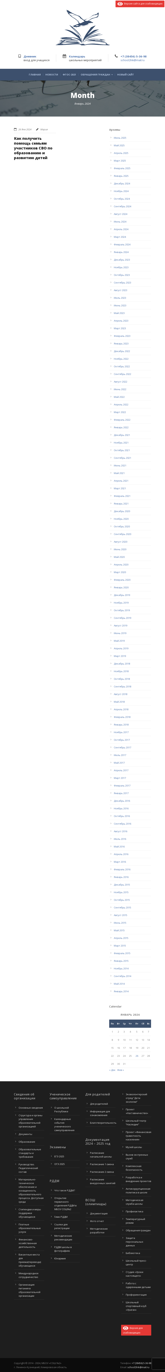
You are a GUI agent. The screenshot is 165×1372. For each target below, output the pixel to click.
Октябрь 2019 (122, 610)
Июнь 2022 (120, 389)
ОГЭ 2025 (59, 1164)
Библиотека (133, 1253)
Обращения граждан (95, 74)
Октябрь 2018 (122, 679)
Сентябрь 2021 (122, 458)
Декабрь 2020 (122, 511)
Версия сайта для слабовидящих (140, 3)
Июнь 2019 (120, 633)
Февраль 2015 (122, 953)
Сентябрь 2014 (122, 976)
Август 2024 (120, 214)
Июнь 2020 (120, 549)
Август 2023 (120, 290)
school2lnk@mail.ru (133, 60)
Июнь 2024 (120, 221)
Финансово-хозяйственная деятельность (28, 1243)
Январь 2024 (121, 252)
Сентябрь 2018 (122, 686)
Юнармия (60, 1258)
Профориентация (136, 1294)
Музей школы (134, 1147)
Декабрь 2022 (122, 351)
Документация (99, 1213)
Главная (35, 74)
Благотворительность (103, 1122)
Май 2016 (119, 846)
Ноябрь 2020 (121, 518)
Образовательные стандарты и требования (30, 1153)
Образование (27, 1141)
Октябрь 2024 (122, 198)
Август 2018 (120, 694)
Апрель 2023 (121, 320)
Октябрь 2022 (122, 366)
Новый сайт (125, 74)
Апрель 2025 (121, 153)
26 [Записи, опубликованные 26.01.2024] (137, 1055)
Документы (25, 1134)
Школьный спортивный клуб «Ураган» (136, 1306)
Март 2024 (120, 236)
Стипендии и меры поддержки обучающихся (30, 1213)
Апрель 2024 (121, 229)
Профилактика (134, 1211)
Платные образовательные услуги (30, 1228)
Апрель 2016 (121, 854)
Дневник (30, 56)
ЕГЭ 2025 (59, 1156)
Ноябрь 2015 (121, 892)
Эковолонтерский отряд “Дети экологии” (136, 1098)
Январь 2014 (121, 991)
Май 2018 (119, 701)
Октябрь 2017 (122, 739)
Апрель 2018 (121, 709)
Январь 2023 (121, 343)
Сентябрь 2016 (122, 823)
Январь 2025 (121, 176)
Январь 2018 (121, 724)
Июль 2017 (120, 755)
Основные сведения (31, 1107)
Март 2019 (120, 656)
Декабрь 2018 (122, 663)
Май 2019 (119, 640)
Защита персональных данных (134, 1241)
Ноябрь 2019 (121, 602)
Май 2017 (119, 762)
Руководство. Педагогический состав (28, 1168)
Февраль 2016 (122, 869)
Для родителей (99, 1103)
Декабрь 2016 (122, 800)
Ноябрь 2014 (121, 968)
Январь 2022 (121, 427)
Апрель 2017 (121, 770)
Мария (44, 129)
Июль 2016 (120, 839)
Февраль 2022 (122, 419)
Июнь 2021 (120, 465)
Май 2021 (119, 473)
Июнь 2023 (120, 305)
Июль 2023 (120, 297)
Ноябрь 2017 (121, 732)
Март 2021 (120, 488)
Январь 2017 (121, 793)
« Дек (112, 1070)
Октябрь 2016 (122, 816)
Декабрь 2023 (122, 259)
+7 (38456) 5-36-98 (134, 56)
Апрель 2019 (121, 648)
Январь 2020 (121, 587)
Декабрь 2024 (122, 183)
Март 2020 (120, 572)
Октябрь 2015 (122, 900)
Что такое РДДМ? (64, 1190)
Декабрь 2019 (122, 595)
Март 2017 (120, 778)
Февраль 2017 (122, 785)
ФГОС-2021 (69, 74)
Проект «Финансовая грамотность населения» (138, 1135)
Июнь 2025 (120, 137)
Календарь (77, 56)
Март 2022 (120, 412)
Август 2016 (120, 831)
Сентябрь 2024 (122, 206)
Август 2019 (120, 625)
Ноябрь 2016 (121, 808)
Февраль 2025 (122, 168)
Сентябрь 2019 (122, 618)
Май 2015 (119, 930)
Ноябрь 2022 (121, 358)
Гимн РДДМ (61, 1216)
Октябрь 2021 (122, 450)
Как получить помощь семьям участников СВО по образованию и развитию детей (33, 148)
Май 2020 (119, 557)
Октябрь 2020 (122, 526)
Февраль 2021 (122, 496)
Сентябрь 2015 (122, 907)
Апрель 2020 (121, 564)
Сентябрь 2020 (122, 534)
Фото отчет (97, 1221)
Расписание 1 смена (102, 1164)
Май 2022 (119, 397)
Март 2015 (120, 945)
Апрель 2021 (121, 480)
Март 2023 (120, 328)
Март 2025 (120, 160)
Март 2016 (120, 861)
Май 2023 (119, 313)
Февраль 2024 (122, 244)
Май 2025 (119, 145)
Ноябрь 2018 (121, 671)
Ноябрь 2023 (121, 267)
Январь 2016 (121, 877)
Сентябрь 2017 (122, 747)
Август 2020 (120, 541)
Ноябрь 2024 (121, 191)
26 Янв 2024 (24, 129)
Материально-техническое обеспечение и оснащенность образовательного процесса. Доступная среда (31, 1190)
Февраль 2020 (122, 579)
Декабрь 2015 (122, 884)
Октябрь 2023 (122, 275)
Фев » (120, 1070)
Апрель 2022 (121, 404)
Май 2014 (119, 983)
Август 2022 (120, 381)
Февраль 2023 (122, 336)
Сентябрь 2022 (122, 374)
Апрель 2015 (121, 938)
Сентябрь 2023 (122, 282)
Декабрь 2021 (122, 435)
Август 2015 (120, 915)
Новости (51, 74)
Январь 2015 (121, 961)
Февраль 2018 (122, 717)
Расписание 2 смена (102, 1171)
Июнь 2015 (120, 922)
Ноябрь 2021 (121, 442)
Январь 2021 (121, 503)
